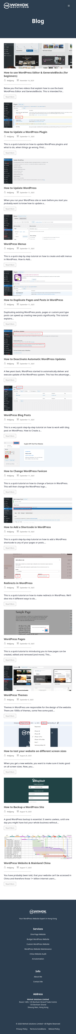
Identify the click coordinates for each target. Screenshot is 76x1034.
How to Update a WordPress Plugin (25, 132)
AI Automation (38, 959)
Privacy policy (21, 1029)
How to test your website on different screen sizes (35, 751)
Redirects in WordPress (18, 583)
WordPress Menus (15, 244)
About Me (38, 976)
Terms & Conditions (38, 1029)
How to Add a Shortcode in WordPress (27, 527)
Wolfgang (10, 80)
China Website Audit (38, 954)
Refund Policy (54, 1029)
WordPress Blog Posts (17, 415)
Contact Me (38, 981)
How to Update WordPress (20, 188)
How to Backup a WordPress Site (24, 807)
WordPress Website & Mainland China (27, 863)
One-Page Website (38, 934)
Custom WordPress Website (38, 944)
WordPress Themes (16, 695)
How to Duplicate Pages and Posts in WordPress (33, 300)
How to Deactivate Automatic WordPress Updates (35, 359)
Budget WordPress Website (38, 939)
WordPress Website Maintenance (38, 949)
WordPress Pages (14, 639)
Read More (10, 97)
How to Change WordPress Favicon (25, 471)
